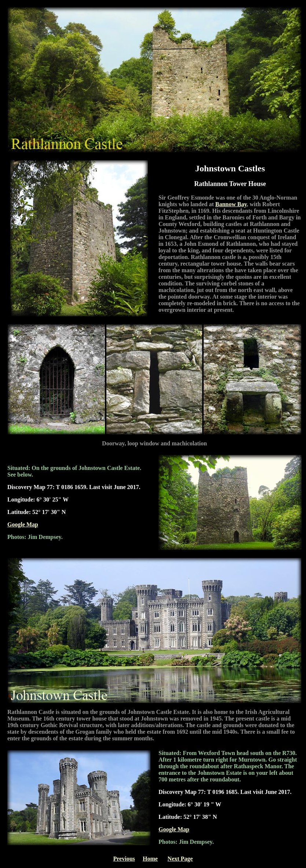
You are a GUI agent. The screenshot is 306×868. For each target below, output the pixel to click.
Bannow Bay (231, 204)
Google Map (22, 524)
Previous (124, 859)
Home (150, 859)
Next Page (180, 859)
